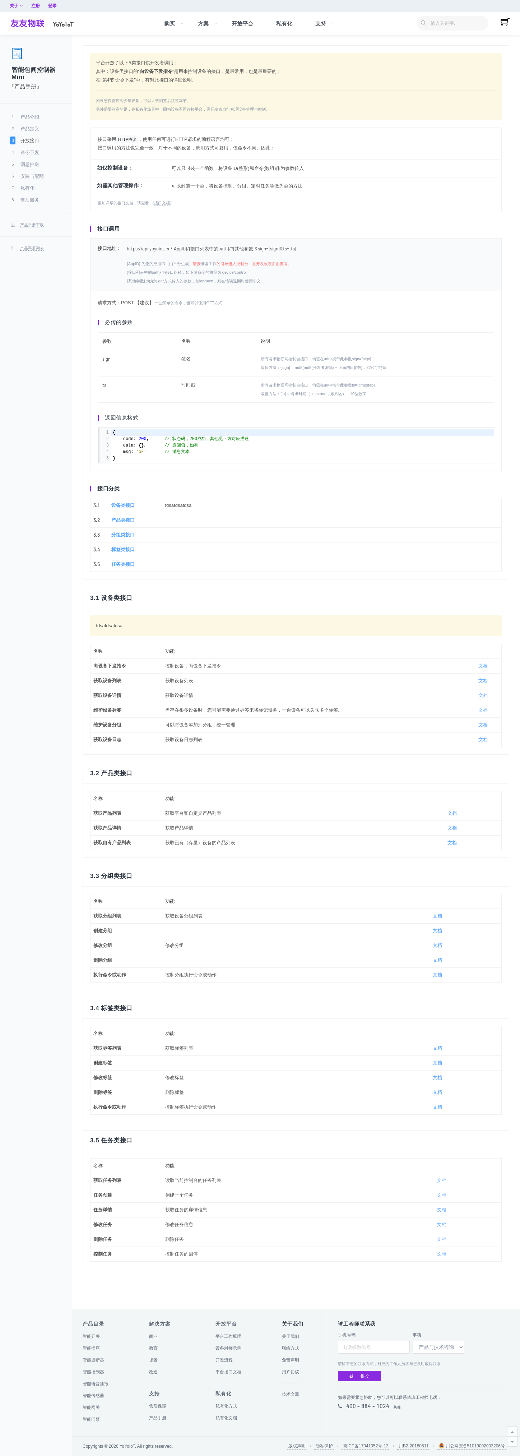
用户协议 (290, 1371)
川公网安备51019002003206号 (472, 1445)
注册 (487, 5)
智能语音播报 (95, 1383)
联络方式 (290, 1348)
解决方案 (160, 1324)
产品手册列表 (32, 248)
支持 (154, 1393)
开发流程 (224, 1360)
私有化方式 (226, 1406)
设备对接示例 (228, 1348)
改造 (153, 1371)
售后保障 (157, 1406)
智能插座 (91, 1348)
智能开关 (91, 1336)
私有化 (223, 1393)
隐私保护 (324, 1445)
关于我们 (290, 1336)
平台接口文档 (228, 1371)
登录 (504, 5)
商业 (153, 1336)
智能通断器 (93, 1360)
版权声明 (297, 1445)
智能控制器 (93, 1371)
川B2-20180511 (414, 1445)
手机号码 (347, 1334)
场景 (153, 1360)
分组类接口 (123, 545)
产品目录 (93, 1324)
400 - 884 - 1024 (367, 1406)
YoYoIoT (127, 1446)
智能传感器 (93, 1395)
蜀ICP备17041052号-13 (366, 1445)
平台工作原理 (228, 1336)
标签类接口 (123, 560)
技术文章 (290, 1394)
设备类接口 (123, 516)
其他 (397, 1407)
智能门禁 (91, 1419)
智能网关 (91, 1407)
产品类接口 (123, 530)
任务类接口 (123, 575)
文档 (483, 685)
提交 (359, 1376)
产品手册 (157, 1417)
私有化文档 (226, 1417)
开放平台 (226, 1324)
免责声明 (290, 1360)
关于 (468, 5)
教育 (153, 1348)
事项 (417, 1334)
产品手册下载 (32, 225)
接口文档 (162, 208)
